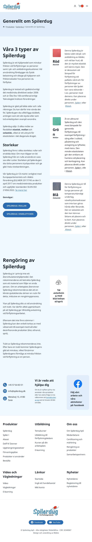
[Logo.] (46, 511)
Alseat (68, 106)
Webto (56, 533)
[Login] (75, 6)
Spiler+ (78, 102)
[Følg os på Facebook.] (78, 384)
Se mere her (21, 190)
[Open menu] (87, 6)
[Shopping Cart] (80, 6)
